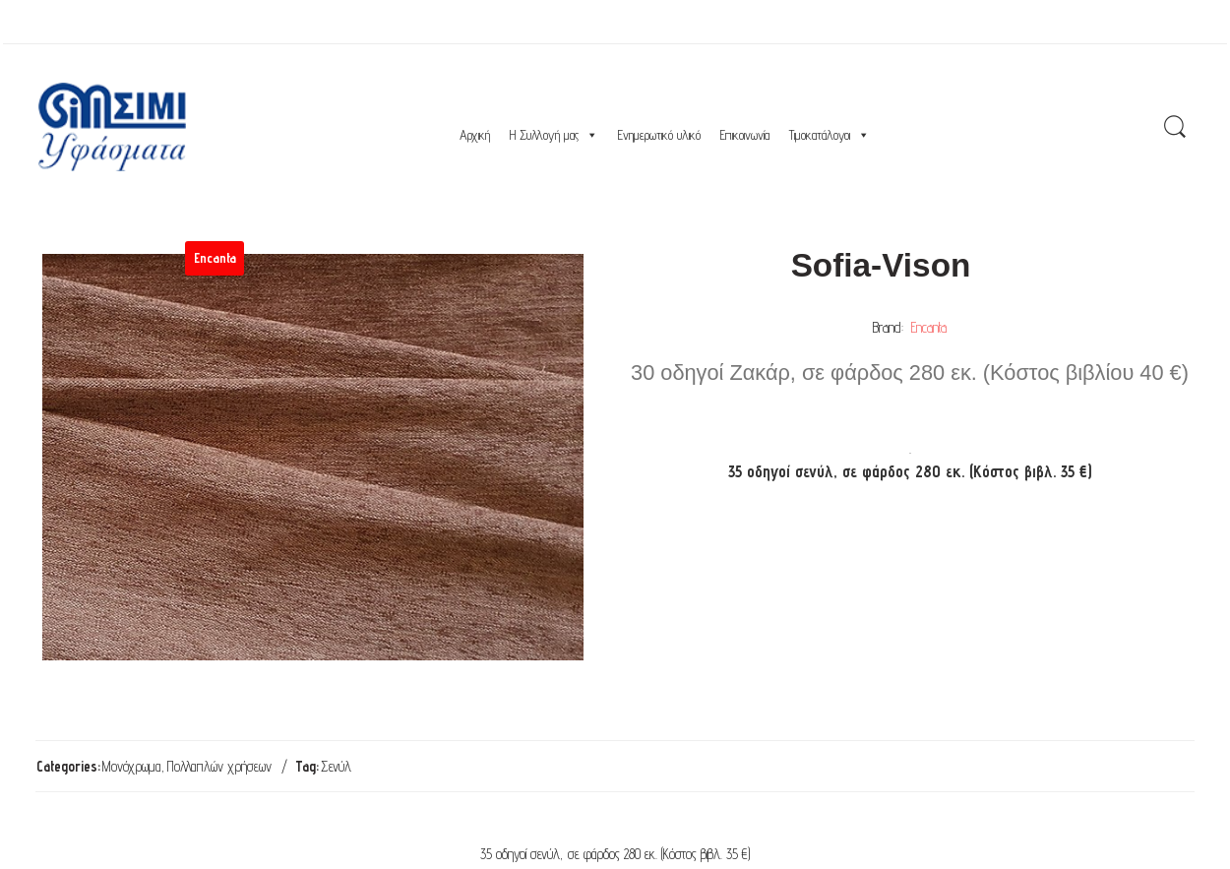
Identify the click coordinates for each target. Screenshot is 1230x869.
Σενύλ (336, 766)
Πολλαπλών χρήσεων (219, 766)
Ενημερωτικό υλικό (659, 135)
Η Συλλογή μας (554, 135)
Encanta (929, 327)
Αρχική (475, 135)
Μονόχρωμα (131, 766)
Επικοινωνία (744, 135)
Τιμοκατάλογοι (829, 135)
